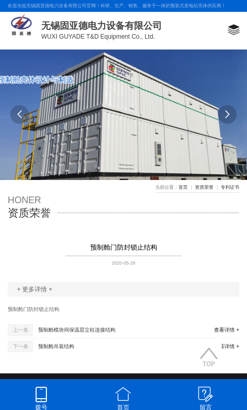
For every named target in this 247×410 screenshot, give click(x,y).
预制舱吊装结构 (56, 346)
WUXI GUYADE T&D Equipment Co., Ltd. (98, 36)
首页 (183, 187)
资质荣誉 (204, 187)
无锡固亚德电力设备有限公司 (101, 26)
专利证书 (230, 187)
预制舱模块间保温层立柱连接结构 (77, 330)
